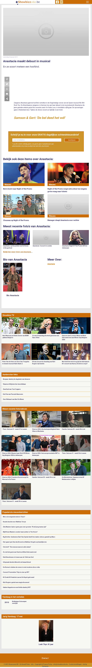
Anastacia (51, 264)
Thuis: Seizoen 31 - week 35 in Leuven (14, 501)
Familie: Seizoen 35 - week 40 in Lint (73, 429)
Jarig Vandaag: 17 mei (12, 616)
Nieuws (8, 184)
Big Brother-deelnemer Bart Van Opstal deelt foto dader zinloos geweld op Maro (29, 537)
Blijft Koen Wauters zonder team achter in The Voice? (20, 532)
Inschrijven (71, 140)
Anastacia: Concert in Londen (42, 246)
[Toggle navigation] (87, 2)
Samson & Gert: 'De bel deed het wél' (39, 118)
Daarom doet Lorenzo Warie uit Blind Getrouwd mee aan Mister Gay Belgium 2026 (74, 337)
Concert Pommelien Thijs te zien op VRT (16, 572)
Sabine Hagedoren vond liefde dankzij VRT (17, 587)
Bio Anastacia (13, 295)
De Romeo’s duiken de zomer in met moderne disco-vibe (21, 567)
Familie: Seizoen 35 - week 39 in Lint (43, 477)
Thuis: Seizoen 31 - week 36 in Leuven (74, 453)
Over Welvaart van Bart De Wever (13, 399)
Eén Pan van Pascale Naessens (13, 394)
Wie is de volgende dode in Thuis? (14, 517)
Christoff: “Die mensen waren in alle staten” (17, 547)
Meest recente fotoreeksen (14, 409)
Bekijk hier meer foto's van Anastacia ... (17, 252)
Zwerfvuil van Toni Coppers (12, 389)
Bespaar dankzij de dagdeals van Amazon (16, 379)
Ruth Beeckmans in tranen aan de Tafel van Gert (18, 557)
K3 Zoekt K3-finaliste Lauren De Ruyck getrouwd (18, 577)
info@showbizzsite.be (60, 664)
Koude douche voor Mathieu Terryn (14, 522)
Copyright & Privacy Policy (43, 664)
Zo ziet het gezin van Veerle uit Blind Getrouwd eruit (19, 552)
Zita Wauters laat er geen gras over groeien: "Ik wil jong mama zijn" (24, 527)
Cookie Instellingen (75, 664)
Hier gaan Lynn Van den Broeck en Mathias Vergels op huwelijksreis (25, 542)
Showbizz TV (8, 315)
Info (32, 664)
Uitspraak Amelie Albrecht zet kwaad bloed (17, 562)
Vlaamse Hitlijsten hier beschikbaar (14, 384)
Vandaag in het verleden (13, 597)
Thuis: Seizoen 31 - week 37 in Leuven (15, 429)
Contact (45, 658)
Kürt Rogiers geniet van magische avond (16, 582)
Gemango (45, 666)
